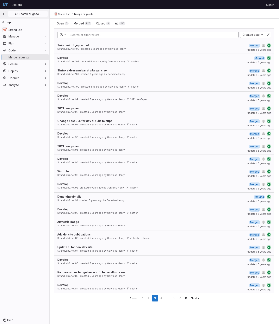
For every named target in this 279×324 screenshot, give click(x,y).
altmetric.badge (138, 238)
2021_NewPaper (137, 99)
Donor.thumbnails (69, 196)
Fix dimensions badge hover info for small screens (91, 272)
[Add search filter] (154, 35)
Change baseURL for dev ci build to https (84, 120)
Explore (17, 4)
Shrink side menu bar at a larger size (82, 70)
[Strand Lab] (25, 30)
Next (195, 298)
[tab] (62, 23)
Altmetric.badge (68, 221)
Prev (133, 298)
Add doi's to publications (74, 234)
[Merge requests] (25, 57)
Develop (63, 57)
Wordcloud (64, 171)
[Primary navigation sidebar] (5, 14)
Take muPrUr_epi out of (73, 45)
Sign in (270, 4)
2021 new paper (68, 108)
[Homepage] (5, 5)
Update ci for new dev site (75, 247)
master (133, 61)
